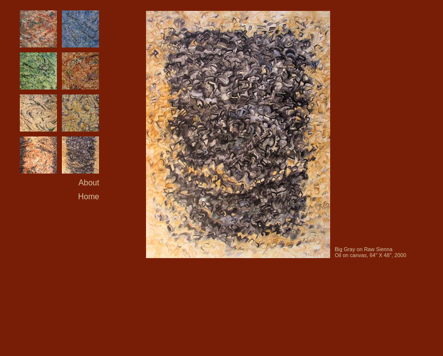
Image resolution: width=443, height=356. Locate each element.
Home (88, 196)
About (89, 182)
